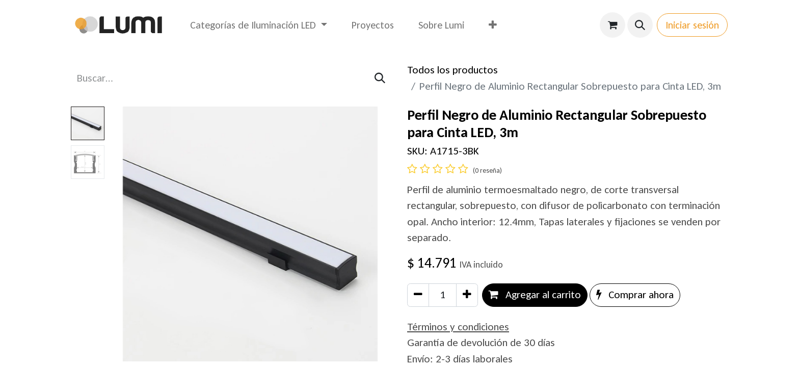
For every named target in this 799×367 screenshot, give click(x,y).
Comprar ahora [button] (635, 294)
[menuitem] (258, 25)
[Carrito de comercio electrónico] (612, 25)
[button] (640, 25)
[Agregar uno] (467, 295)
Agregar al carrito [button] (535, 294)
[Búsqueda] (380, 78)
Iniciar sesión (692, 25)
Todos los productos (452, 69)
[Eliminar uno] (418, 295)
